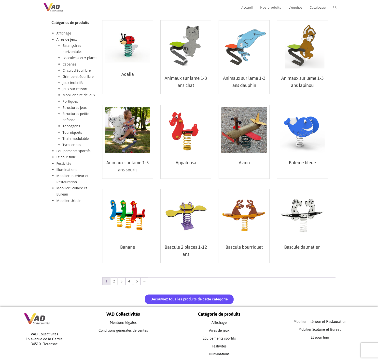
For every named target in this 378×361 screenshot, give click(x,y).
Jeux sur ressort (75, 88)
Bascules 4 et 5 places (80, 57)
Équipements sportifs (219, 338)
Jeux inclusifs (73, 82)
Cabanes (69, 64)
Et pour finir (65, 157)
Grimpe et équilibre (78, 76)
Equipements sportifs (73, 150)
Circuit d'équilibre (77, 70)
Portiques (70, 101)
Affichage (63, 33)
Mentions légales (123, 322)
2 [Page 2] (114, 281)
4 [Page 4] (129, 281)
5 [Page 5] (137, 281)
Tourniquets (72, 132)
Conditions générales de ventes (123, 330)
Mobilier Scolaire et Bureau (319, 329)
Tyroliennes (72, 144)
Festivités (63, 163)
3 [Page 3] (122, 281)
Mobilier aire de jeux (79, 95)
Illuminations (66, 169)
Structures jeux (75, 107)
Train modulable (76, 138)
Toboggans (71, 126)
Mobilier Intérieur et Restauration (320, 321)
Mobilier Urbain (69, 200)
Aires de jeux (66, 39)
